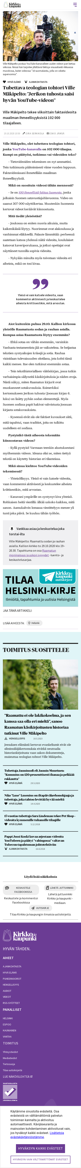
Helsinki (8, 1018)
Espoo (7, 1024)
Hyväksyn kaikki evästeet (40, 1148)
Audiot (7, 991)
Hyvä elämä (10, 972)
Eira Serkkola (35, 133)
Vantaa (7, 1036)
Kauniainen (9, 1030)
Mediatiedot (10, 1058)
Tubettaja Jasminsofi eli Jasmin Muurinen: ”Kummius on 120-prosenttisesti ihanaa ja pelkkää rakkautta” (39, 774)
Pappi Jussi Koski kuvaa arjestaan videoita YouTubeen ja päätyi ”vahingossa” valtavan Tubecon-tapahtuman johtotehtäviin (34, 840)
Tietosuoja (9, 1064)
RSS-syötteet (11, 1003)
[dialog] (40, 1137)
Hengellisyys (11, 984)
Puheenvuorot (12, 978)
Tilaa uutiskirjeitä (12, 1070)
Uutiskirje (42, 908)
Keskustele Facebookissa (23, 890)
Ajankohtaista (12, 966)
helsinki (35, 623)
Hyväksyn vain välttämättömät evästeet (40, 1159)
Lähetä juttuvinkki (61, 888)
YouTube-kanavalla (27, 149)
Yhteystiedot (10, 1052)
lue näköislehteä (16, 1076)
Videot (7, 996)
